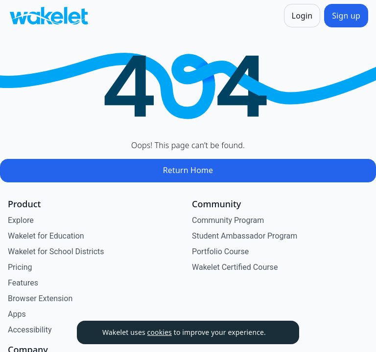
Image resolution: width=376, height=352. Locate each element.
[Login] (302, 15)
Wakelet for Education (46, 236)
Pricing (20, 267)
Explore (21, 220)
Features (23, 282)
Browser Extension (40, 298)
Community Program (228, 220)
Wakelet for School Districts (56, 251)
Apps (17, 314)
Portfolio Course (220, 251)
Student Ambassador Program (244, 236)
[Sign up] (346, 15)
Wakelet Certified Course (235, 267)
